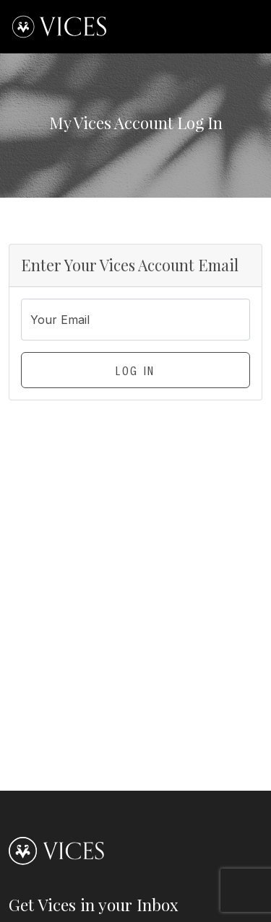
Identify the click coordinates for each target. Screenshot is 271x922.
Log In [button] (135, 372)
